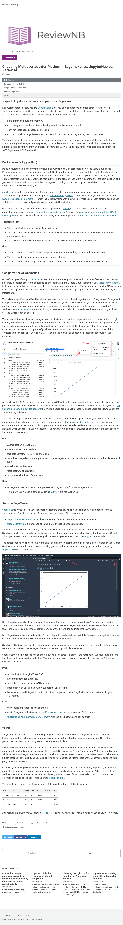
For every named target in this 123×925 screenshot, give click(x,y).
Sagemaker (50, 822)
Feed (29, 915)
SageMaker (8, 509)
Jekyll (26, 919)
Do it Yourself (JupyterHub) (14, 84)
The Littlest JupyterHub (61, 195)
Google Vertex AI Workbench (15, 88)
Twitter (7, 915)
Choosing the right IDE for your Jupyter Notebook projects (76, 876)
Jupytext (55, 491)
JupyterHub (8, 192)
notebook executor (23, 309)
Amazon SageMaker (12, 92)
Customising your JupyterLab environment (28, 716)
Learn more (9, 57)
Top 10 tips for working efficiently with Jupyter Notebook (104, 876)
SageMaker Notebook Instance (22, 519)
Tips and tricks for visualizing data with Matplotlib (42, 876)
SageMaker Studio (16, 523)
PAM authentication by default (51, 212)
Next (91, 853)
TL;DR (6, 95)
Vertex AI (35, 279)
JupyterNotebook (35, 822)
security (67, 208)
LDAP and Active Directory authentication (96, 215)
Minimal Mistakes (36, 919)
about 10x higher (81, 422)
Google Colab (44, 107)
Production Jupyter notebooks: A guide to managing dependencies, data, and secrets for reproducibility (15, 878)
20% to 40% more (53, 712)
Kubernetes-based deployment (17, 199)
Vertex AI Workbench (109, 282)
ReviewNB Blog (10, 4)
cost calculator (56, 777)
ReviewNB (47, 812)
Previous (31, 853)
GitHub (18, 915)
